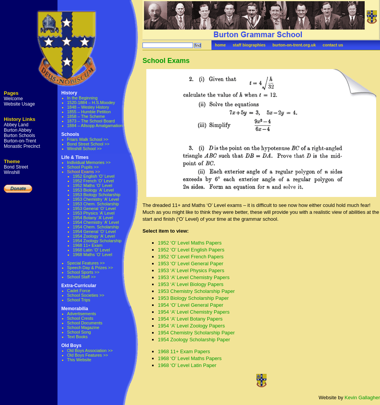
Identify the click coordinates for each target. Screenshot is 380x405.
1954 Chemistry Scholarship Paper (196, 333)
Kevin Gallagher (362, 397)
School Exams (166, 60)
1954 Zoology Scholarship (97, 240)
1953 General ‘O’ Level (94, 208)
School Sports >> (83, 272)
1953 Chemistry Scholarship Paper (196, 291)
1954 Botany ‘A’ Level (93, 217)
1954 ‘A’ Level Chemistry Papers (193, 312)
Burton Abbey (17, 130)
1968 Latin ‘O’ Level (91, 250)
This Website (79, 359)
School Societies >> (85, 295)
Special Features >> (86, 263)
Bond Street (16, 167)
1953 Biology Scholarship (96, 194)
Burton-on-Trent (20, 141)
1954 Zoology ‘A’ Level (94, 236)
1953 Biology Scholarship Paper (193, 298)
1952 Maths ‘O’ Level (92, 185)
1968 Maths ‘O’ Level (92, 254)
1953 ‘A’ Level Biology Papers (190, 284)
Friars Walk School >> (87, 139)
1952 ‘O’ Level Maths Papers (189, 243)
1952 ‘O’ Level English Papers (191, 250)
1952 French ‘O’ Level (93, 181)
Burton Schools (19, 135)
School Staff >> (81, 276)
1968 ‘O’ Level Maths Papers (189, 358)
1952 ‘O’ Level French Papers (191, 257)
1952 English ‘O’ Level (94, 176)
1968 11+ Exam (87, 245)
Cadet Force (78, 290)
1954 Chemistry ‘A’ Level (96, 222)
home (220, 45)
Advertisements (81, 313)
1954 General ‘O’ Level (94, 231)
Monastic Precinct (22, 146)
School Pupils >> (83, 167)
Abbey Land (16, 124)
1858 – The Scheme (86, 116)
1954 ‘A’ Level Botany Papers (190, 319)
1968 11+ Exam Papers (184, 351)
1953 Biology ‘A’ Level (93, 190)
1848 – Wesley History (88, 107)
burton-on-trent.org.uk (294, 45)
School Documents (84, 323)
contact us (333, 45)
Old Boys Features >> (87, 355)
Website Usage (19, 104)
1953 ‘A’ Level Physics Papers (191, 270)
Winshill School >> (84, 148)
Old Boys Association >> (90, 350)
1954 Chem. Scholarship (96, 227)
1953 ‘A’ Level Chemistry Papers (193, 277)
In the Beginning (82, 98)
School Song (79, 332)
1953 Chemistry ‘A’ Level (96, 199)
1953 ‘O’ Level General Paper (190, 263)
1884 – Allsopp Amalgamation (95, 125)
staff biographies (249, 45)
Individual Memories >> (89, 162)
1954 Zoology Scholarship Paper (194, 339)
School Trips (78, 300)
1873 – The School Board (91, 121)
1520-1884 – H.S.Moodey (91, 102)
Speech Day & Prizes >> (90, 267)
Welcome (13, 98)
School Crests (80, 318)
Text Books (77, 336)
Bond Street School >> (88, 144)
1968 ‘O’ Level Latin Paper (187, 365)
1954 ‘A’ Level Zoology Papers (191, 326)
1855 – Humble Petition (89, 111)
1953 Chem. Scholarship (96, 204)
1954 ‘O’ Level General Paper (190, 305)
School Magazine (83, 327)
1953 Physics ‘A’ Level (94, 213)
